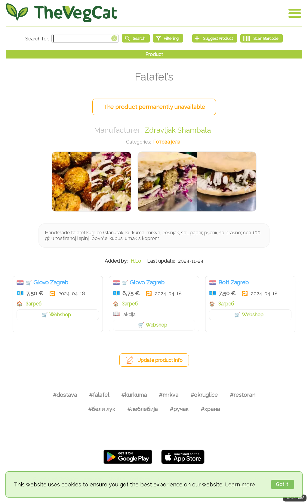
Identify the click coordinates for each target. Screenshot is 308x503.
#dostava (65, 395)
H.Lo (136, 261)
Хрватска (20, 282)
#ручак (179, 409)
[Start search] (136, 38)
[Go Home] (61, 13)
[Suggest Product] (214, 38)
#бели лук (101, 409)
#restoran (242, 395)
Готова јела (166, 142)
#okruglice (204, 395)
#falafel (99, 395)
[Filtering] (168, 38)
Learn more (240, 484)
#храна (210, 409)
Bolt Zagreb (233, 282)
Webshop (60, 315)
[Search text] (85, 38)
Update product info (160, 360)
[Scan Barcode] (261, 38)
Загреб (34, 304)
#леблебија (142, 409)
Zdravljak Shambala (178, 130)
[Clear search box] (114, 37)
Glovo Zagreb (50, 282)
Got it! (282, 484)
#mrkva (168, 395)
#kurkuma (134, 395)
